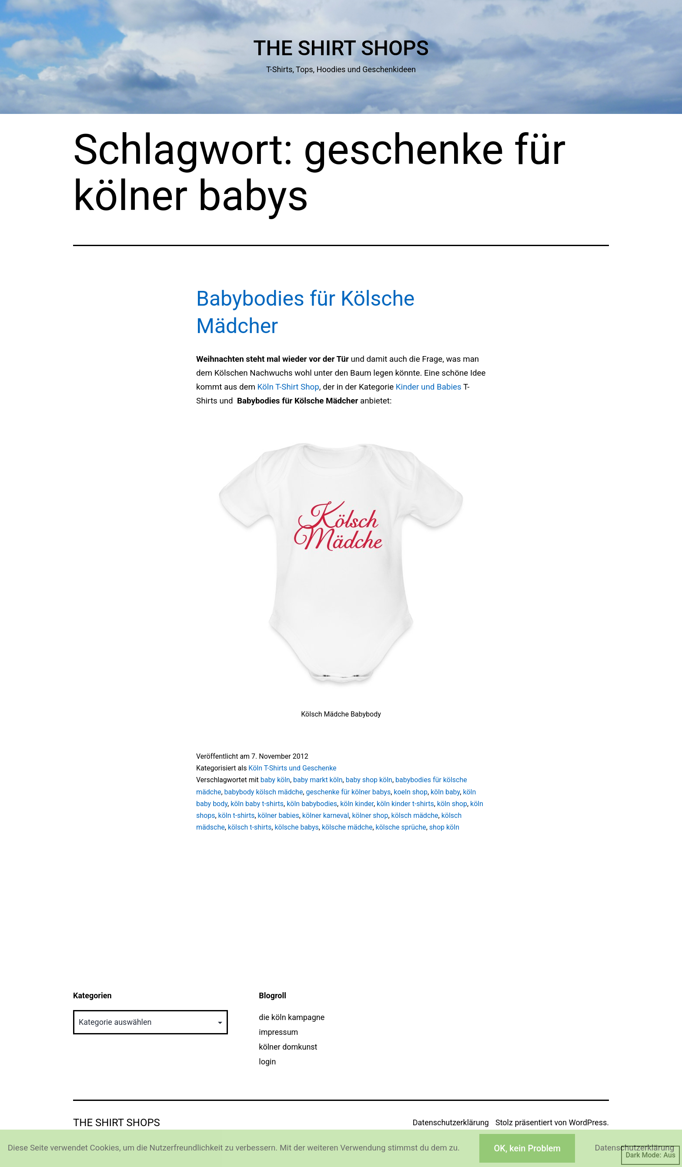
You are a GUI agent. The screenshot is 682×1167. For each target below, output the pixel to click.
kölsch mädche (414, 815)
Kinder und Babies (428, 387)
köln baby (445, 792)
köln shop (452, 804)
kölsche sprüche (401, 827)
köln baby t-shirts (257, 804)
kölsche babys (296, 827)
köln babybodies (312, 804)
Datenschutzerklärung (451, 1122)
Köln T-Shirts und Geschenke (292, 768)
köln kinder (357, 804)
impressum (278, 1032)
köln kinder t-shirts (405, 804)
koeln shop (411, 792)
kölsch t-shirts (249, 827)
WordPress (588, 1122)
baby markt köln (318, 780)
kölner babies (278, 815)
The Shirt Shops (341, 48)
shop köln (444, 827)
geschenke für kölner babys (348, 792)
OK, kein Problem (527, 1148)
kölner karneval (325, 815)
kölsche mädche (347, 827)
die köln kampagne (291, 1017)
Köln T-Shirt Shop (288, 387)
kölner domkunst (288, 1046)
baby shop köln (369, 780)
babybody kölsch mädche (263, 792)
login (267, 1061)
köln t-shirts (236, 815)
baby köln (275, 780)
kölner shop (370, 815)
